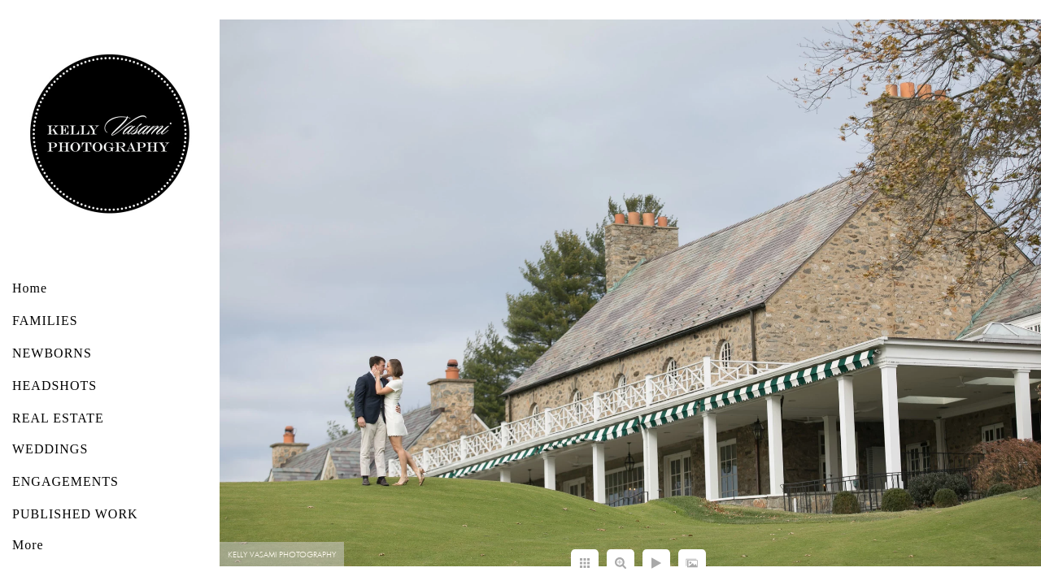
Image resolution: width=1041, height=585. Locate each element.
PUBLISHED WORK (75, 514)
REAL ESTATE (58, 418)
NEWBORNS (52, 353)
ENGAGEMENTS (65, 481)
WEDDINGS (50, 449)
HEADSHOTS (54, 385)
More (28, 545)
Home (29, 288)
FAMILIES (45, 320)
